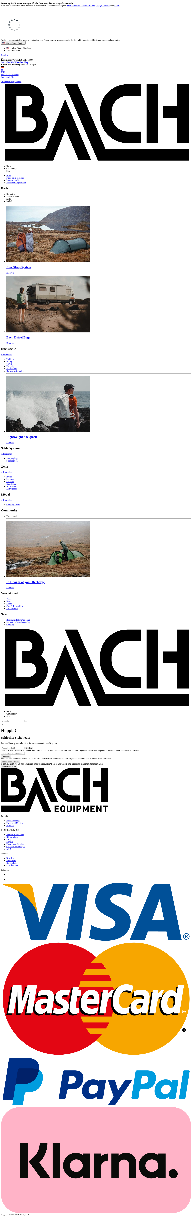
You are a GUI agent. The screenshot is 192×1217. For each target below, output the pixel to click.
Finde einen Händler (15, 178)
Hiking (9, 361)
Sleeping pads (12, 461)
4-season (10, 481)
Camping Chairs (13, 505)
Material (10, 825)
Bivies (9, 477)
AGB (8, 849)
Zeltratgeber (11, 489)
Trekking (10, 359)
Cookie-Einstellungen (15, 846)
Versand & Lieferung (15, 834)
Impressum (11, 860)
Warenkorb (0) (12, 180)
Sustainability (12, 608)
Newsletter (11, 858)
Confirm (4, 55)
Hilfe (3, 72)
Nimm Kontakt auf (9, 766)
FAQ (8, 839)
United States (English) (13, 43)
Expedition (11, 484)
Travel (9, 364)
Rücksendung (12, 837)
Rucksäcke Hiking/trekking (18, 620)
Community (11, 714)
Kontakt (9, 842)
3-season (10, 479)
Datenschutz (11, 863)
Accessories (11, 368)
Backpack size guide (15, 371)
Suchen (29, 748)
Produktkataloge (13, 821)
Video (8, 599)
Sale (8, 716)
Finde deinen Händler (10, 761)
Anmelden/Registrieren (16, 183)
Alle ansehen (6, 354)
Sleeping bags (12, 458)
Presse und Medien (14, 823)
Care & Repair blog (14, 606)
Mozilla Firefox (73, 6)
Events (9, 604)
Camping (10, 625)
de (96, 68)
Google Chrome (103, 6)
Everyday (10, 366)
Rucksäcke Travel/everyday (18, 622)
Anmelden (6, 756)
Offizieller (15, 62)
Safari (116, 6)
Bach (8, 711)
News (8, 601)
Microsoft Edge (88, 6)
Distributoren (12, 865)
